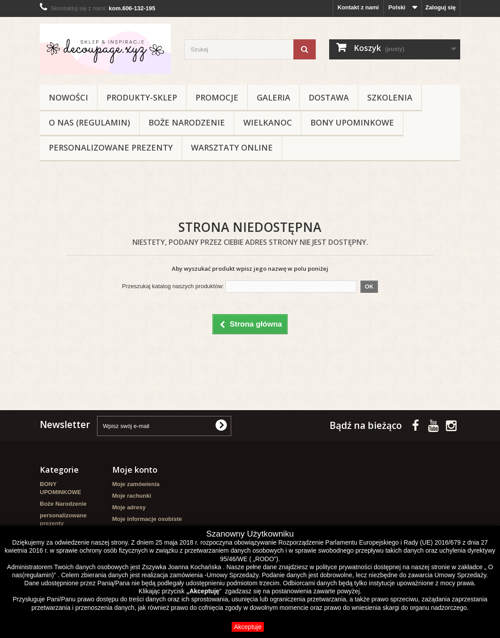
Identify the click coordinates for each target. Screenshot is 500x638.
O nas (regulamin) (89, 122)
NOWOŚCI (68, 97)
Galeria (273, 97)
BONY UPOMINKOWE (352, 122)
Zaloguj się (440, 7)
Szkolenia (389, 97)
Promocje (216, 97)
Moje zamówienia (136, 484)
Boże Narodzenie (186, 122)
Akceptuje (247, 626)
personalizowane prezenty (111, 147)
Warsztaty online (232, 147)
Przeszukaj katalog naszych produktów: (173, 286)
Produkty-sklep (141, 97)
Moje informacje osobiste (147, 519)
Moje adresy (129, 507)
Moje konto (134, 469)
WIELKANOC (267, 122)
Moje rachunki (131, 495)
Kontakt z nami (358, 7)
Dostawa (329, 97)
